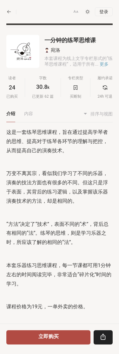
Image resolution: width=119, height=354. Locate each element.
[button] (75, 11)
